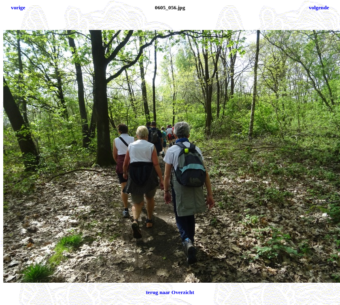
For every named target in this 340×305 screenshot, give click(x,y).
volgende (319, 7)
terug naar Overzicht (170, 292)
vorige (18, 7)
